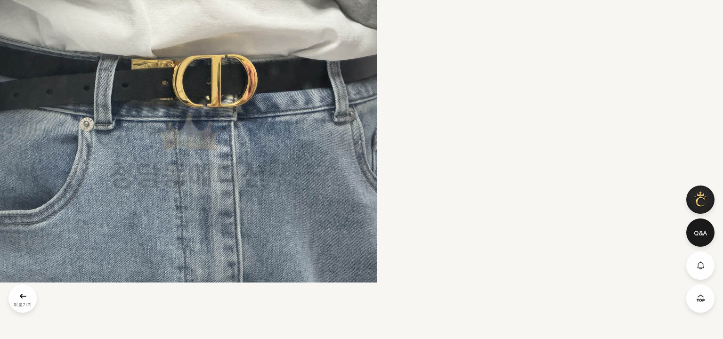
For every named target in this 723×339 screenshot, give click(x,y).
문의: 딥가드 (361, 245)
